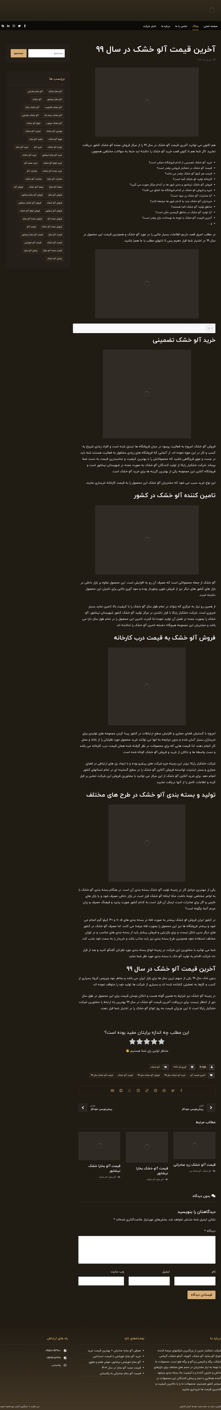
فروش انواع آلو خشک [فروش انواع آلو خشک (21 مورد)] (30, 210)
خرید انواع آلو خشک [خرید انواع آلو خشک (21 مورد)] (52, 163)
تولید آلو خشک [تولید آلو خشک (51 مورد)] (54, 147)
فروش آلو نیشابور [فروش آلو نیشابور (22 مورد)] (54, 210)
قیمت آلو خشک (125, 1075)
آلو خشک (155, 1067)
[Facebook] (25, 26)
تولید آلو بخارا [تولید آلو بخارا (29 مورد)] (36, 139)
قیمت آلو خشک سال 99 (102, 1075)
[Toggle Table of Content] (208, 328)
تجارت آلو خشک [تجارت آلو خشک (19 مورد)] (33, 131)
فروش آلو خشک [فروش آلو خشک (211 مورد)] (54, 203)
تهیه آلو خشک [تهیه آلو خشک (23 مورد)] (55, 139)
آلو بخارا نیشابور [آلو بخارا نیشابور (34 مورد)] (54, 99)
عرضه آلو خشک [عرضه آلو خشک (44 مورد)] (36, 187)
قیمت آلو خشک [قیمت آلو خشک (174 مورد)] (54, 242)
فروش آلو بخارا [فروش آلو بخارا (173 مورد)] (55, 195)
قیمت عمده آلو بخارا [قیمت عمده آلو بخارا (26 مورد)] (52, 250)
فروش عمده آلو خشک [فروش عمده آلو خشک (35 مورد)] (51, 226)
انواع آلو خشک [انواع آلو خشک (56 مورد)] (33, 123)
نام (213, 1272)
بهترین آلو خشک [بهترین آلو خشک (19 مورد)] (54, 131)
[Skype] (3, 26)
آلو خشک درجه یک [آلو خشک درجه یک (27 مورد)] (53, 115)
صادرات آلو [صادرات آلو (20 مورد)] (32, 171)
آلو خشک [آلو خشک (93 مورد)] (36, 99)
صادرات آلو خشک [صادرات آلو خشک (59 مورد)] (33, 179)
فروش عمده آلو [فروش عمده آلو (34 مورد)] (55, 218)
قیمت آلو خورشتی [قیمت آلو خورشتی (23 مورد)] (33, 242)
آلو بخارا (160, 1179)
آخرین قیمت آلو (197, 1075)
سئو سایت (202, 1406)
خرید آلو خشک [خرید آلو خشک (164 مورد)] (29, 155)
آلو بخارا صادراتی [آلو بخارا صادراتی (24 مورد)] (35, 91)
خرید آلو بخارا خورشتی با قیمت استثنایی (117, 1356)
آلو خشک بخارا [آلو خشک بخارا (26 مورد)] (32, 107)
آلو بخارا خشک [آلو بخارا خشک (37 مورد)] (55, 91)
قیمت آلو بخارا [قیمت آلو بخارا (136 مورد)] (55, 234)
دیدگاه (209, 1231)
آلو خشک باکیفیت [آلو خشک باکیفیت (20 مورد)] (53, 107)
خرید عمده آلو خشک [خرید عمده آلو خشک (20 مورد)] (52, 171)
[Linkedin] (8, 26)
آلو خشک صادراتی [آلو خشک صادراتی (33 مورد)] (30, 115)
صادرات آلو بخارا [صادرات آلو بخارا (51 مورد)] (54, 179)
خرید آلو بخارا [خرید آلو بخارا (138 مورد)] (22, 147)
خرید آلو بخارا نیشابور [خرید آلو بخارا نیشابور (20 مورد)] (52, 155)
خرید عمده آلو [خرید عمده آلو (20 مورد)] (30, 163)
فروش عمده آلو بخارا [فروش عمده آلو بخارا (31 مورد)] (32, 218)
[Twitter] (19, 26)
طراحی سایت (215, 1406)
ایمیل (166, 1272)
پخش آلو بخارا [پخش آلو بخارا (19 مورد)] (30, 250)
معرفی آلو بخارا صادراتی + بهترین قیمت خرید (114, 1351)
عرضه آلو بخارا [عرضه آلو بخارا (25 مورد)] (55, 187)
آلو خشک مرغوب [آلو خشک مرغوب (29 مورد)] (54, 123)
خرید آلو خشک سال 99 (175, 1075)
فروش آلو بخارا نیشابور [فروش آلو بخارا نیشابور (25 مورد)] (32, 195)
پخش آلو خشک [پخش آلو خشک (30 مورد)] (54, 258)
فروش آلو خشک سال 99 (149, 1075)
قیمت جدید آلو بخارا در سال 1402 (121, 1368)
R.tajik (203, 1067)
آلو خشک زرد (195, 1171)
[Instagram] (14, 26)
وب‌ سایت (117, 1272)
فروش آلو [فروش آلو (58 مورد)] (18, 187)
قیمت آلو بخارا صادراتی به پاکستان (120, 1373)
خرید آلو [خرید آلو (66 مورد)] (38, 147)
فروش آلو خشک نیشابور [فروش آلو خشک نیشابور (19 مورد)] (29, 203)
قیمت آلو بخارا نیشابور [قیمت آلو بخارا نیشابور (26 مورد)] (32, 234)
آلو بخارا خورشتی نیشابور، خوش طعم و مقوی (115, 1362)
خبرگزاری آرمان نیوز (19, 1406)
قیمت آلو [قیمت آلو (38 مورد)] (31, 226)
